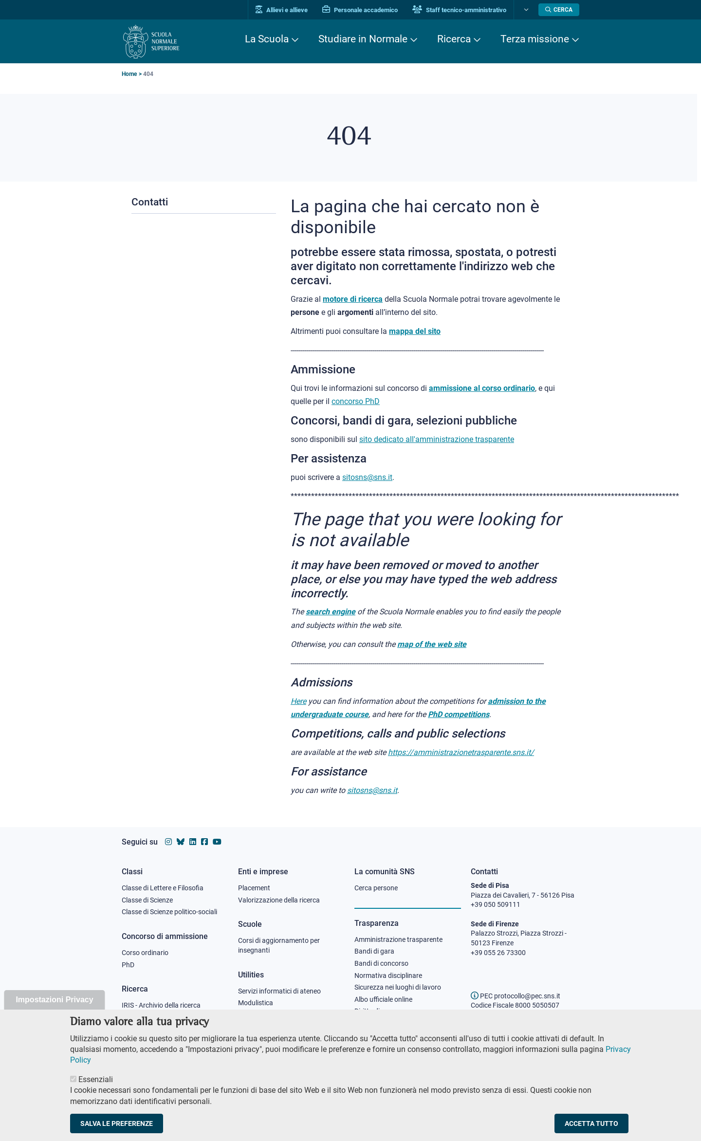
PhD (128, 965)
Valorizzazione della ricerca (279, 900)
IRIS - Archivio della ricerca (161, 1005)
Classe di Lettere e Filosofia (162, 888)
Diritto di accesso (380, 1011)
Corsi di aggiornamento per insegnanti (279, 945)
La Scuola (267, 39)
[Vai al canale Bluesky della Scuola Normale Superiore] (180, 842)
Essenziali (95, 1087)
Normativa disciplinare (388, 975)
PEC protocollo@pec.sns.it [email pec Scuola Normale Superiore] (515, 996)
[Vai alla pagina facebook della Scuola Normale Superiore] (204, 842)
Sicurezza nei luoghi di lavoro (397, 987)
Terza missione (534, 39)
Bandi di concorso (381, 963)
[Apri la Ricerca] (558, 9)
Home (129, 74)
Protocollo (253, 1015)
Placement (254, 888)
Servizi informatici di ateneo (279, 991)
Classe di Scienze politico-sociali (169, 912)
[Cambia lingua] (525, 9)
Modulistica (255, 1003)
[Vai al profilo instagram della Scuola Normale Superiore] (168, 842)
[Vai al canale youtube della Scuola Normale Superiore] (217, 842)
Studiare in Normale (362, 39)
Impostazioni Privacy (54, 1008)
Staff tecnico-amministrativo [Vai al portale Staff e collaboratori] (459, 10)
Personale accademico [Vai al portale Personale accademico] (360, 10)
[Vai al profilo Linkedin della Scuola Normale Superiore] (192, 842)
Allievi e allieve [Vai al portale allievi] (282, 10)
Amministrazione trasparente (398, 939)
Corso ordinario (145, 953)
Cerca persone (376, 888)
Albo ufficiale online (383, 999)
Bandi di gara (374, 951)
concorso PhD (356, 401)
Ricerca (454, 39)
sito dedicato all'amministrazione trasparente (436, 439)
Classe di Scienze (147, 900)
